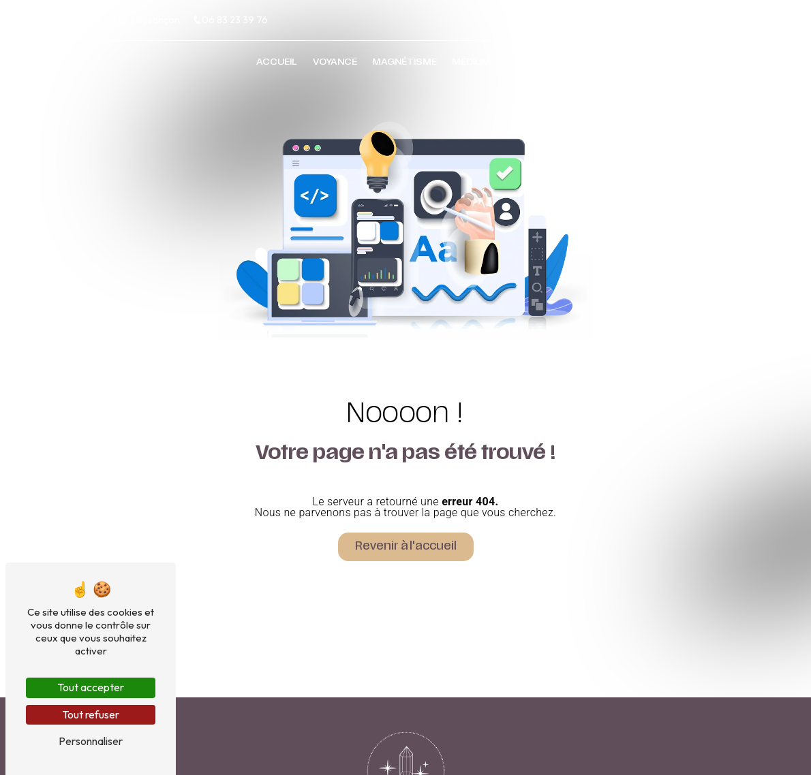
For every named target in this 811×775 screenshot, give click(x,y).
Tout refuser (90, 714)
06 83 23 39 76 (230, 20)
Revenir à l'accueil (406, 546)
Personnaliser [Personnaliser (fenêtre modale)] (91, 741)
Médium (471, 65)
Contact (530, 65)
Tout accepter (90, 687)
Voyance (335, 65)
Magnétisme (404, 65)
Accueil (276, 65)
